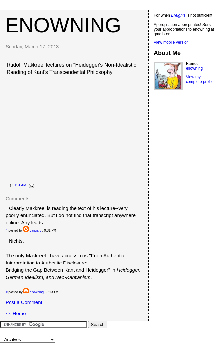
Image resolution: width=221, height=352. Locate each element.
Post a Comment (24, 302)
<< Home (16, 313)
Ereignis (178, 15)
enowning (63, 25)
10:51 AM (19, 185)
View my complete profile (200, 79)
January (35, 230)
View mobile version (171, 42)
